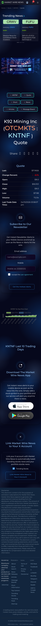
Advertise (5, 585)
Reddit (33, 585)
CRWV (12, 27)
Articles (10, 109)
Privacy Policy (23, 570)
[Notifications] (32, 2)
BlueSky (33, 576)
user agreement (27, 275)
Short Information (15, 586)
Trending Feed (14, 600)
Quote (27, 95)
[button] (27, 2)
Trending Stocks (22, 469)
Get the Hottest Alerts (22, 287)
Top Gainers (15, 590)
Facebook (34, 567)
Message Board (28, 109)
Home (3, 8)
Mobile (20, 263)
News (27, 102)
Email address (20, 251)
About (13, 564)
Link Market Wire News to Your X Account (20, 475)
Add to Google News (33, 590)
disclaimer (5, 550)
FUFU (31, 27)
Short (14, 102)
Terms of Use (24, 565)
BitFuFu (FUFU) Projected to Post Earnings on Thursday (28, 39)
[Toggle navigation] (37, 2)
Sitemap (14, 604)
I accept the (22, 275)
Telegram (34, 579)
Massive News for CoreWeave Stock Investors (9, 38)
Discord (33, 582)
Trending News (14, 15)
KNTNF (15, 8)
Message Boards (14, 581)
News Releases (14, 573)
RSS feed (34, 564)
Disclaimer (25, 574)
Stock (9, 8)
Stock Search (13, 568)
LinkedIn (34, 573)
